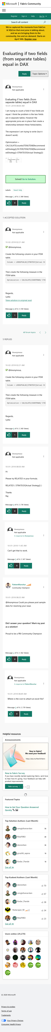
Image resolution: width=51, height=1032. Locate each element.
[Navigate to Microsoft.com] (9, 3)
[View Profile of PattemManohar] (19, 584)
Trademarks (6, 1015)
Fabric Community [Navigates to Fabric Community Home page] (30, 3)
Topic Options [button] (38, 73)
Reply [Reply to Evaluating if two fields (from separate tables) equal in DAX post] (24, 203)
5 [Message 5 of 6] (15, 559)
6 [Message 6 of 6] (13, 309)
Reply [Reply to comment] (24, 315)
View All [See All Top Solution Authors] (9, 867)
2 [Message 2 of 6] (13, 653)
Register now (30, 39)
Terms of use (6, 1011)
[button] (24, 74)
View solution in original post (19, 300)
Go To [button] (41, 16)
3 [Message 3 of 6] (15, 707)
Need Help (18, 190)
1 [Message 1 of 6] (13, 196)
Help (33, 16)
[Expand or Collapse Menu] (4, 10)
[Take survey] (14, 786)
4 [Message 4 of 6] (13, 504)
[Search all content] (28, 22)
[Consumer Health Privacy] (25, 1024)
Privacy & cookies (8, 1006)
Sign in (24, 16)
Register (14, 16)
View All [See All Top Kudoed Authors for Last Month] (9, 923)
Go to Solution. (29, 179)
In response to (24, 536)
